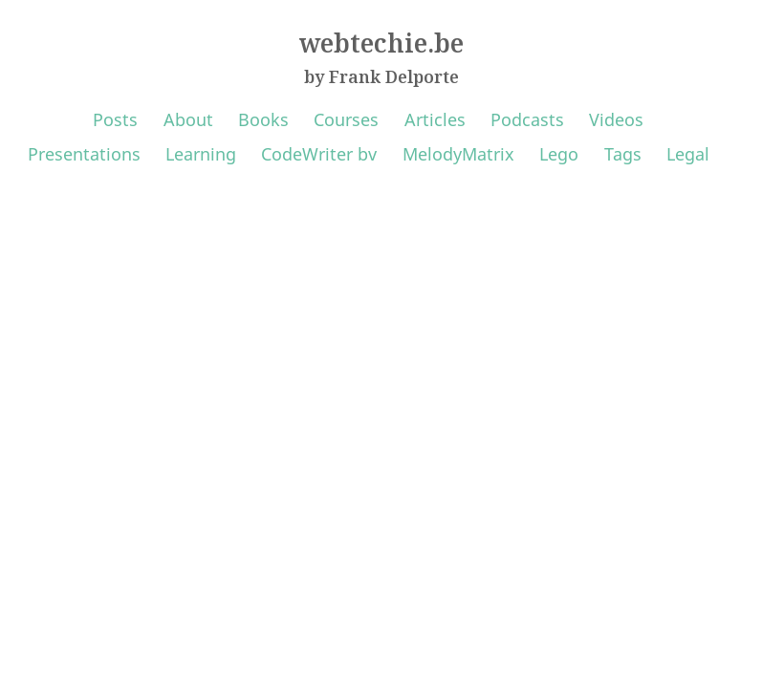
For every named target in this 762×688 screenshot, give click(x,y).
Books (263, 119)
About (188, 119)
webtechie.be (381, 43)
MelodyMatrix (458, 153)
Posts (115, 119)
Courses (346, 119)
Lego (558, 153)
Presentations (84, 153)
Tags (623, 153)
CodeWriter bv (319, 153)
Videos (616, 119)
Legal (687, 153)
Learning (200, 153)
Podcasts (527, 119)
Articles (435, 119)
